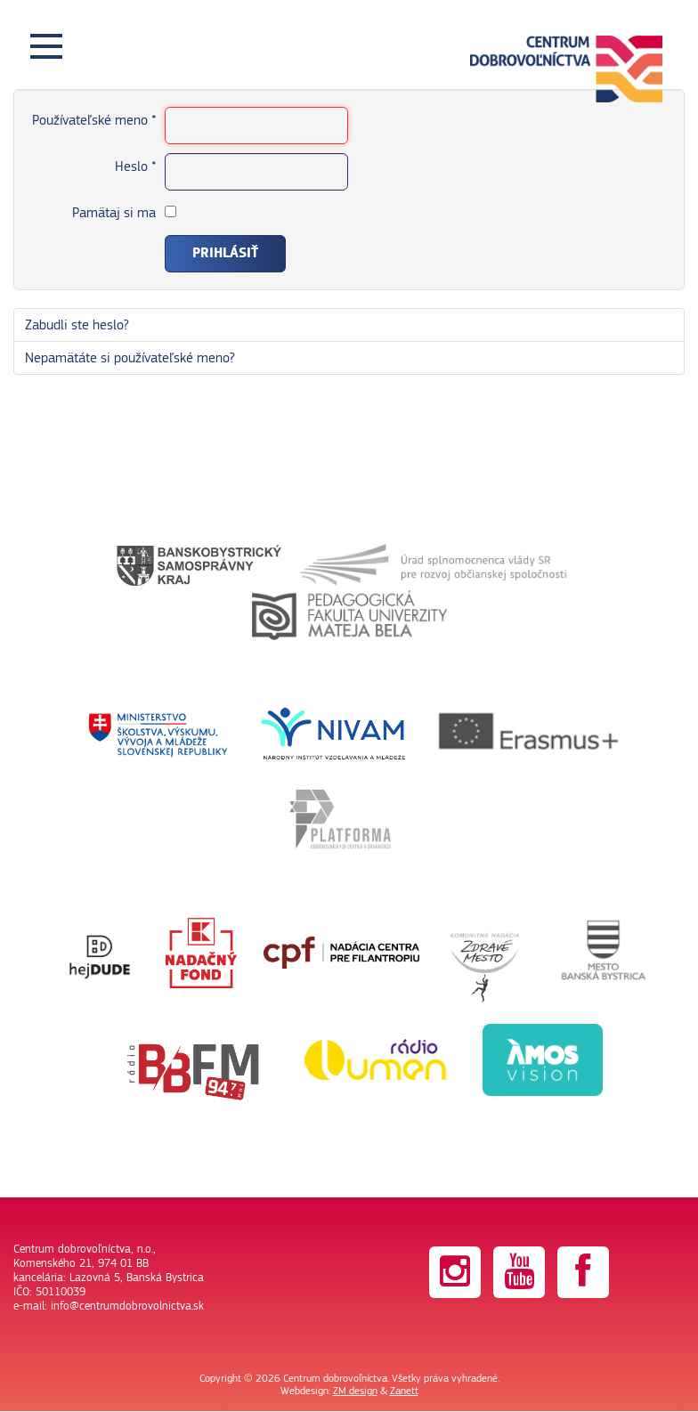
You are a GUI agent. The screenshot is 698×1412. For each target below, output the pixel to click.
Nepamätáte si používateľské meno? (130, 358)
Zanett (404, 1390)
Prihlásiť (225, 253)
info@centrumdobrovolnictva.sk (127, 1306)
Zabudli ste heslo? (77, 325)
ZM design (355, 1390)
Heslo (135, 166)
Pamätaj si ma (114, 213)
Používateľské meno (94, 120)
